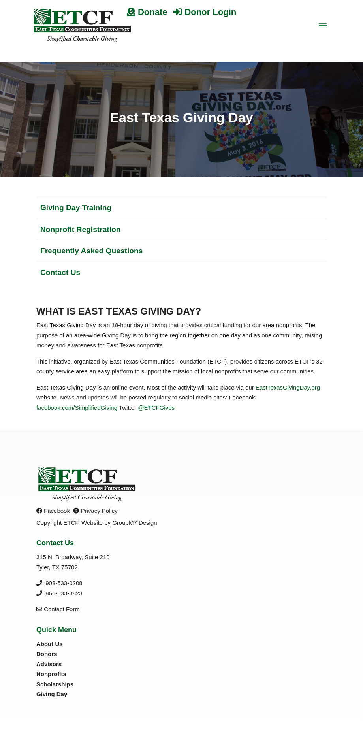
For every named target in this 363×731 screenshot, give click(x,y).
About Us (49, 644)
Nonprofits (51, 674)
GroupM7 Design (134, 522)
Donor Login (204, 12)
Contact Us (60, 272)
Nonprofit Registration (80, 229)
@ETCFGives (156, 407)
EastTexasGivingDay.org (288, 387)
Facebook (53, 510)
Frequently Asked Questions (91, 251)
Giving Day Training (75, 207)
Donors (46, 653)
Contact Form (58, 609)
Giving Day (51, 694)
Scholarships (54, 684)
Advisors (49, 664)
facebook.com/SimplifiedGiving (76, 407)
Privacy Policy (95, 510)
